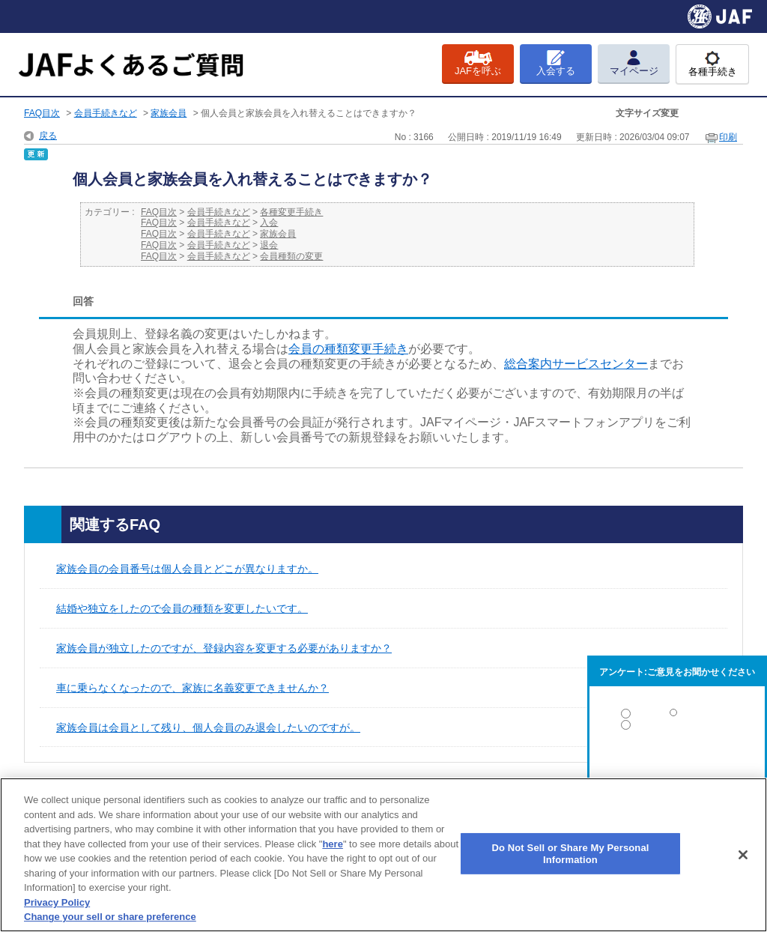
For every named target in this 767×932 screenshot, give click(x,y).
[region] (383, 855)
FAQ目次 (42, 113)
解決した (677, 717)
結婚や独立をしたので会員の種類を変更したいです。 (182, 608)
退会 (269, 245)
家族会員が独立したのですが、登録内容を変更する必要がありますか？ (224, 648)
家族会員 (169, 113)
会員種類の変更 (291, 256)
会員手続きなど (105, 113)
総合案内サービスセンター (576, 363)
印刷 (728, 137)
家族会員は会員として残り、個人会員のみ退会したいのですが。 (208, 727)
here (332, 844)
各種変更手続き (291, 212)
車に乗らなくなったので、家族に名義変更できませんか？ (192, 688)
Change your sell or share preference (110, 916)
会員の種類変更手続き (348, 348)
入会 (269, 222)
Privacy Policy (57, 902)
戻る (48, 135)
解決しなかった (677, 766)
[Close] (743, 854)
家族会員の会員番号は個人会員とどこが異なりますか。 (187, 569)
